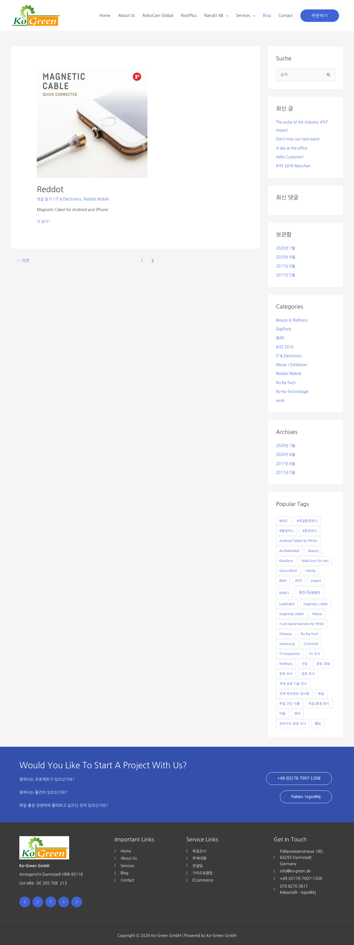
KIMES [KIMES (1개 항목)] (284, 588)
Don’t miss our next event (298, 139)
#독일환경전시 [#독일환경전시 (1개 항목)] (307, 516)
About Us (126, 15)
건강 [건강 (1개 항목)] (304, 659)
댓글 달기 (45, 199)
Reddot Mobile (98, 199)
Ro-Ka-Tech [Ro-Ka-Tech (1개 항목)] (309, 629)
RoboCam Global (158, 15)
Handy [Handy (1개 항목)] (310, 565)
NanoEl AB (213, 15)
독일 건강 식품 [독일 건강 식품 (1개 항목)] (289, 698)
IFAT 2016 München (294, 165)
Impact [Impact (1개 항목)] (316, 575)
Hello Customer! (290, 156)
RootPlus (189, 15)
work (280, 397)
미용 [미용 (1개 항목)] (282, 708)
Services (243, 15)
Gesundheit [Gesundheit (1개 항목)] (288, 565)
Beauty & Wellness (292, 318)
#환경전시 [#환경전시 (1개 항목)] (310, 526)
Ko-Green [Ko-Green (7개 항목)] (309, 587)
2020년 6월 (286, 256)
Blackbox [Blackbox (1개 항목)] (286, 556)
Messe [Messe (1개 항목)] (317, 609)
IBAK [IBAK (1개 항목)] (283, 575)
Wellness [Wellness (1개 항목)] (286, 659)
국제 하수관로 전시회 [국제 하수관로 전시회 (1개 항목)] (294, 688)
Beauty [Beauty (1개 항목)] (313, 546)
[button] (319, 15)
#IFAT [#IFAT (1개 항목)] (283, 516)
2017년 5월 (286, 273)
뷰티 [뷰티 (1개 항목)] (297, 708)
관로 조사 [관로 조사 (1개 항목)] (308, 669)
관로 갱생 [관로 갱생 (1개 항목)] (323, 659)
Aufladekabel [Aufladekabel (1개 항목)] (289, 546)
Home (105, 15)
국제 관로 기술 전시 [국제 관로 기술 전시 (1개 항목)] (293, 678)
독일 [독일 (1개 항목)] (321, 688)
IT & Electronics (69, 199)
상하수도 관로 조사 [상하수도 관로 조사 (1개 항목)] (292, 718)
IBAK (280, 336)
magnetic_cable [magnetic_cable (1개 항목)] (315, 599)
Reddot (50, 189)
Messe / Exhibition (292, 362)
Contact (285, 15)
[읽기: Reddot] (92, 122)
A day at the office (292, 148)
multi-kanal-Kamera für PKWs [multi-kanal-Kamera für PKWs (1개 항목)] (301, 619)
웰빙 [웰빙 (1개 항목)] (318, 718)
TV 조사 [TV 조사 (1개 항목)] (314, 649)
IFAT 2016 (285, 344)
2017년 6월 (286, 264)
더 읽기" (43, 221)
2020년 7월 (286, 247)
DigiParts (284, 327)
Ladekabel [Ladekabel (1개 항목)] (287, 599)
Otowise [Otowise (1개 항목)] (285, 629)
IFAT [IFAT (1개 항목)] (298, 575)
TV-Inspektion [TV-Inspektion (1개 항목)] (289, 649)
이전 (23, 261)
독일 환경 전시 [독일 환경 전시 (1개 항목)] (319, 698)
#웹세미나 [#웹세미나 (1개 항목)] (286, 526)
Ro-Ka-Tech (286, 379)
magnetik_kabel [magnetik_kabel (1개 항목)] (291, 609)
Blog (267, 15)
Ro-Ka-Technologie (293, 388)
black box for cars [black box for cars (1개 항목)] (315, 556)
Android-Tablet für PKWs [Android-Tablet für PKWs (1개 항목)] (298, 536)
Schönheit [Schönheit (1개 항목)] (310, 639)
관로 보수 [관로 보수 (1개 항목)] (286, 669)
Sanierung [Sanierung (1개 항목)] (287, 639)
